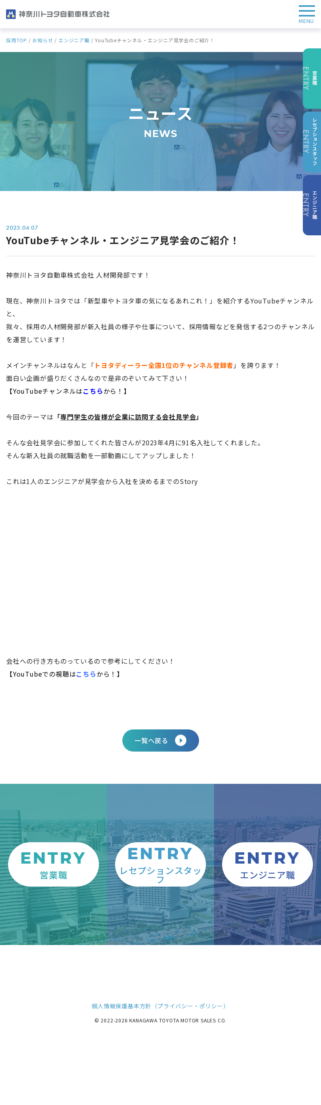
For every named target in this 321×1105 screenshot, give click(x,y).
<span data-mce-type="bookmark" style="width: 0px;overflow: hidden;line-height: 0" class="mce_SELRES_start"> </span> (151, 569)
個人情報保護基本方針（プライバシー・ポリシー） (160, 1006)
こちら (86, 674)
